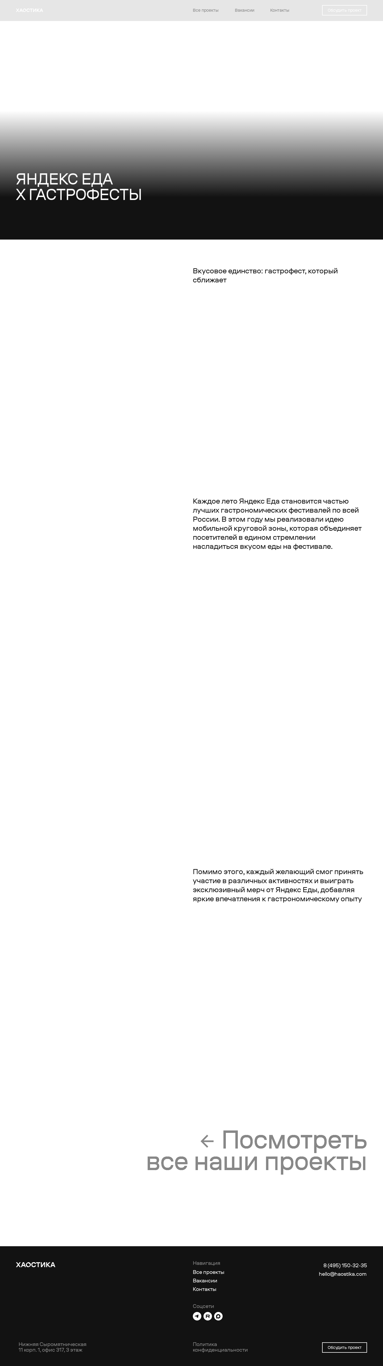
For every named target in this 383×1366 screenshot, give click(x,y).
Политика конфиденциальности (220, 1347)
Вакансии (244, 10)
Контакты (279, 10)
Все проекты (206, 10)
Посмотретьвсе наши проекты (256, 1150)
